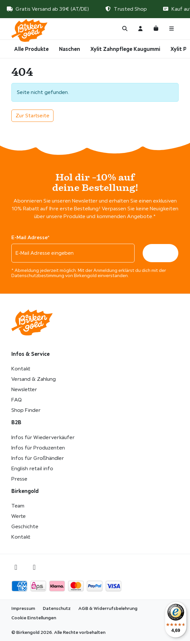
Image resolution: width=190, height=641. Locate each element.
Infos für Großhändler (37, 458)
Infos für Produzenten (38, 448)
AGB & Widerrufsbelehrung (107, 608)
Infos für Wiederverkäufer (43, 437)
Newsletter (24, 389)
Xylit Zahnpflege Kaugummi (125, 49)
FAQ (16, 400)
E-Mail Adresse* (30, 237)
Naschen (69, 49)
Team (17, 506)
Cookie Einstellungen (33, 618)
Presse (19, 479)
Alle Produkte (31, 49)
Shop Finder (26, 410)
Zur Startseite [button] (32, 115)
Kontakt (20, 369)
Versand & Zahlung (33, 379)
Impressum (23, 608)
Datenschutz (57, 608)
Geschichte (24, 526)
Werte (18, 516)
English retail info (32, 468)
